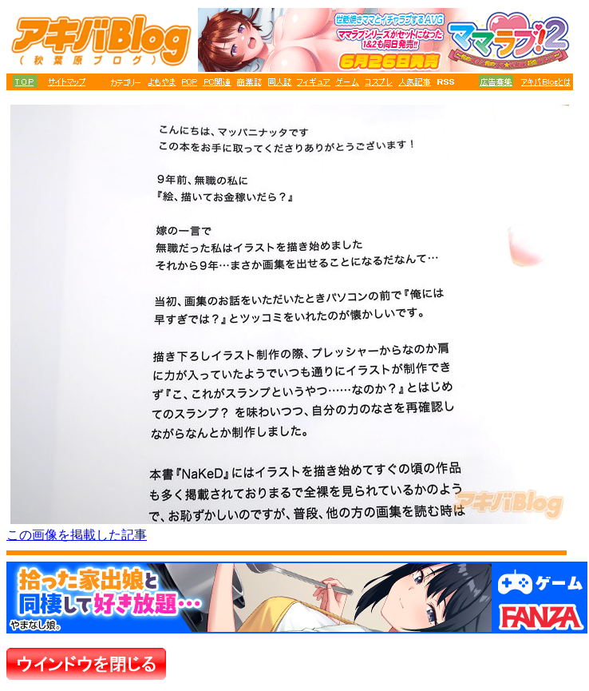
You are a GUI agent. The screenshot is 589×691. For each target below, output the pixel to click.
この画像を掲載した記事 (76, 535)
